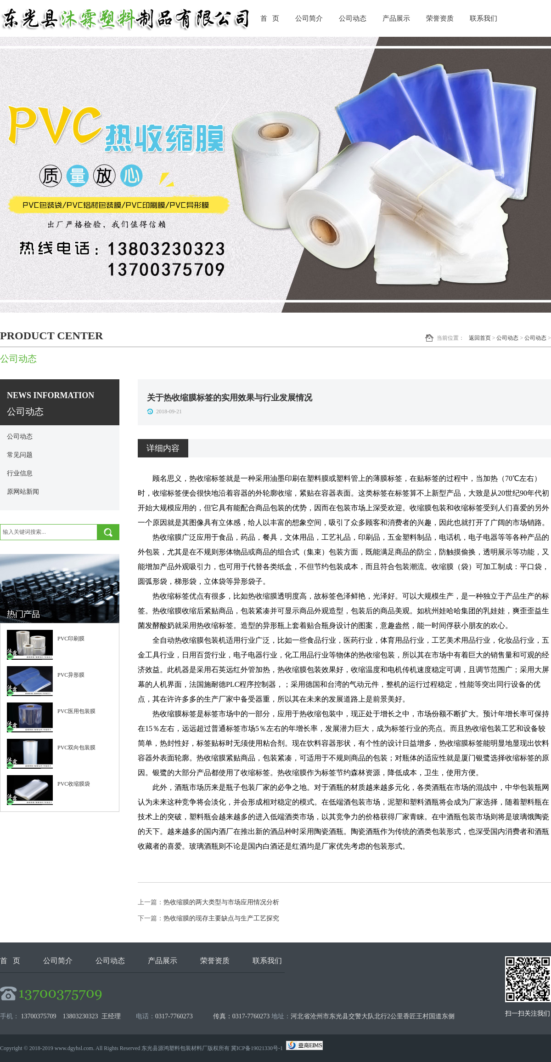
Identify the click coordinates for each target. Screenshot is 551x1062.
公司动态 (352, 18)
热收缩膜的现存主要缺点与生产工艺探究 (221, 918)
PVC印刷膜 (70, 638)
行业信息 (20, 473)
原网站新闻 (23, 491)
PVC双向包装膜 (76, 747)
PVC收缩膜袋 (73, 784)
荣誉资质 (440, 18)
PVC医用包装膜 (76, 711)
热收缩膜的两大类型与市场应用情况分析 (221, 902)
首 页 (269, 18)
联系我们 (483, 18)
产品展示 (396, 18)
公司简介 (309, 18)
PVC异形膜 (70, 675)
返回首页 (480, 338)
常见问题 (20, 454)
